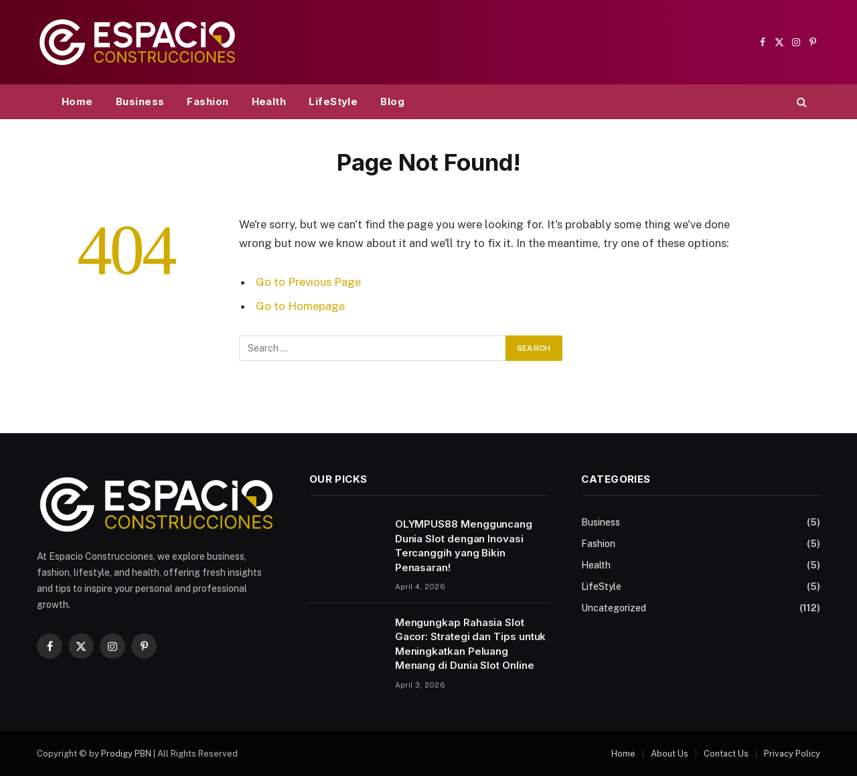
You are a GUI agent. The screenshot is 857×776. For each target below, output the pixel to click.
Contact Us (726, 754)
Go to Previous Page (308, 282)
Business (140, 101)
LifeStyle (333, 101)
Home (77, 101)
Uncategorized (613, 608)
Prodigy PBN (126, 754)
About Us (669, 754)
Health (269, 101)
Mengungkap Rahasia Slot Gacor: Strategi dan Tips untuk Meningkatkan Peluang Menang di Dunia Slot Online (470, 644)
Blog (392, 101)
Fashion (207, 101)
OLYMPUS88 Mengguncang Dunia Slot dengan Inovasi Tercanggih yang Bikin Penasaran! (463, 545)
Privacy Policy (792, 754)
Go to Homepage (300, 306)
